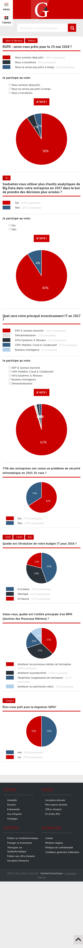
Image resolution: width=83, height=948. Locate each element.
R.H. (30, 537)
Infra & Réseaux (14, 40)
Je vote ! (41, 101)
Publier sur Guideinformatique (22, 838)
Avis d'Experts (14, 813)
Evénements (13, 809)
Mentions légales (54, 842)
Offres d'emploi (53, 809)
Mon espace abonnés (56, 804)
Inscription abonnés (55, 800)
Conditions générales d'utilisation (62, 852)
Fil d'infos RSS (52, 813)
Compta (10, 700)
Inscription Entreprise (18, 860)
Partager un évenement (19, 842)
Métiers (32, 40)
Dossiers (11, 804)
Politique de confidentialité (59, 847)
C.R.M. (19, 537)
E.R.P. (8, 537)
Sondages (12, 818)
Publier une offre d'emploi (21, 856)
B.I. (7, 178)
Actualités (12, 800)
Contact (49, 838)
